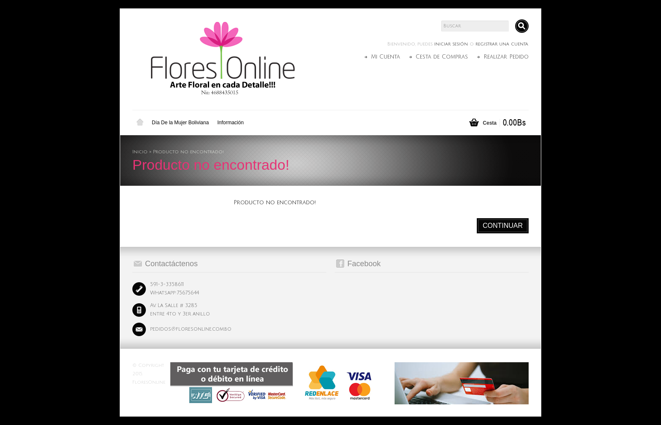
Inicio (140, 122)
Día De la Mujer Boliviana (180, 123)
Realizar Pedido (506, 57)
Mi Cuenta (385, 57)
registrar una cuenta (502, 44)
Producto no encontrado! (188, 152)
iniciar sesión (451, 44)
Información (230, 123)
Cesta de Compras (442, 57)
